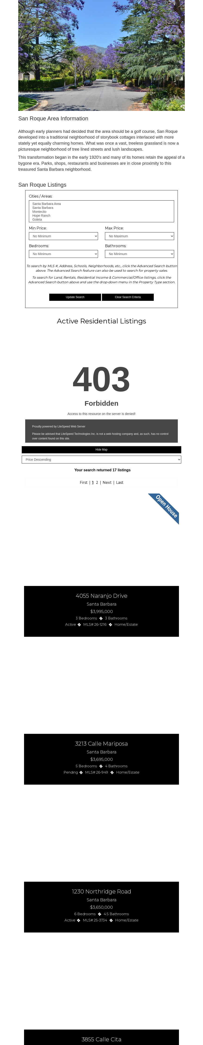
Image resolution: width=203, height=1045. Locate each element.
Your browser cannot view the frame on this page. (101, 617)
